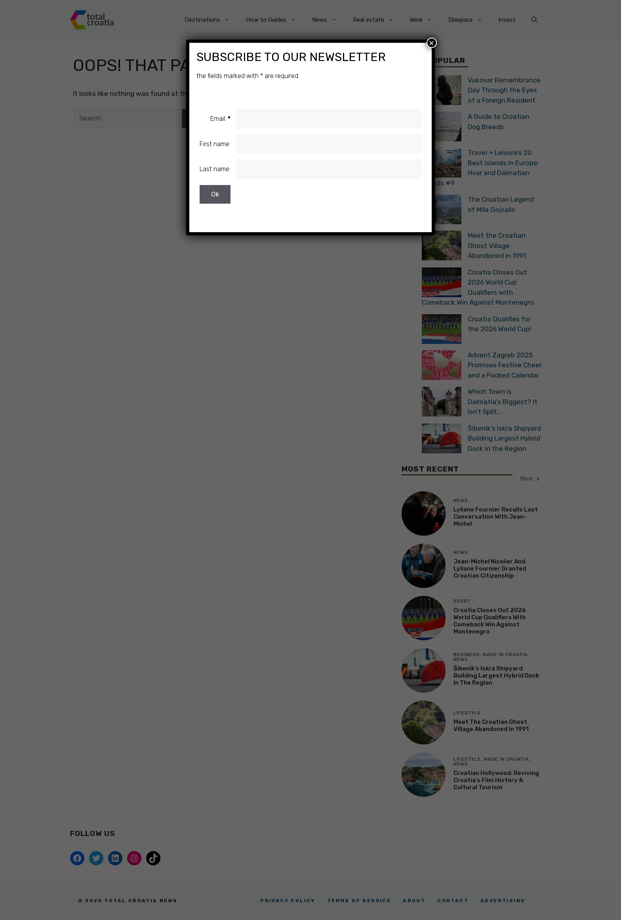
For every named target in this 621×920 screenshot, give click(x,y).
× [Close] (431, 43)
